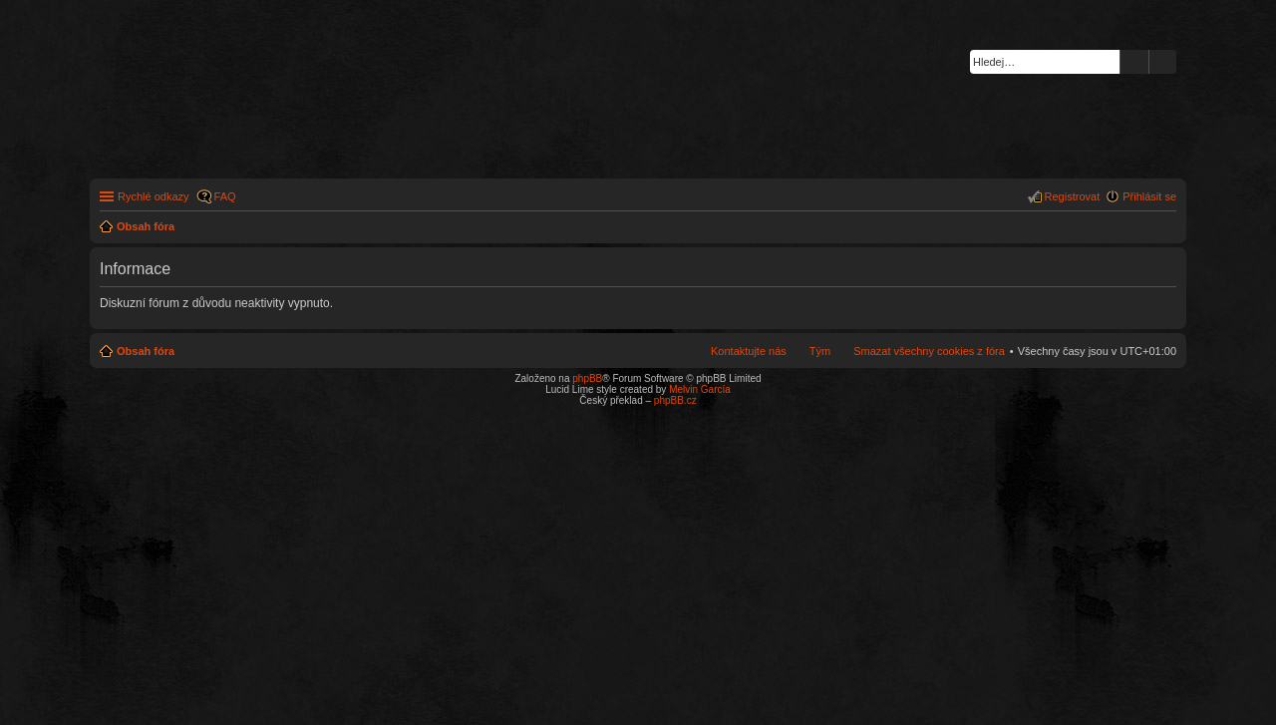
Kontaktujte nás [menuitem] (749, 351)
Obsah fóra (145, 351)
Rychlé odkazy (153, 196)
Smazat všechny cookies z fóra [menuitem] (929, 351)
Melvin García (700, 389)
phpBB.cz (675, 400)
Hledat (1134, 62)
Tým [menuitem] (819, 351)
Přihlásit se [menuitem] (1149, 196)
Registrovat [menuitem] (1073, 196)
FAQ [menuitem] (225, 196)
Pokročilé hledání (1162, 62)
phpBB (587, 378)
